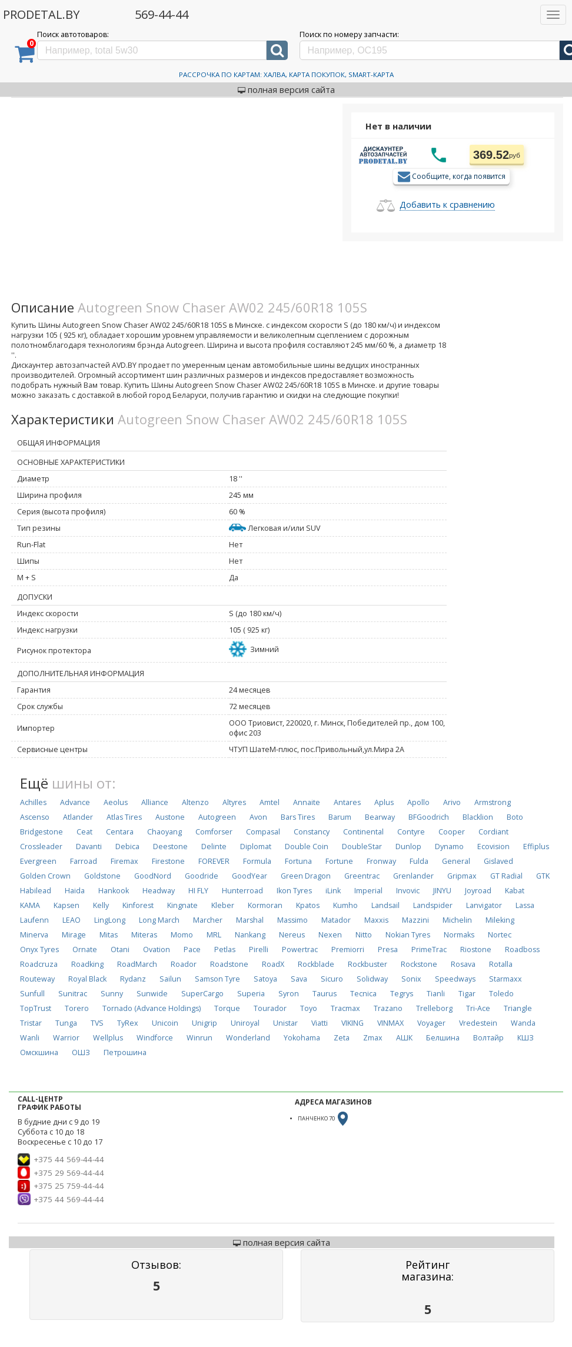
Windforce (155, 1038)
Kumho (345, 905)
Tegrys (401, 994)
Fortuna (298, 861)
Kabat (514, 891)
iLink (333, 891)
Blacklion (478, 817)
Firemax (124, 861)
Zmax (373, 1038)
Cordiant (493, 832)
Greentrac (362, 876)
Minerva (34, 935)
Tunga (66, 1023)
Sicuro (332, 979)
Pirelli (258, 949)
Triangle (518, 1008)
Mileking (499, 920)
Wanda (523, 1023)
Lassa (525, 905)
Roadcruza (39, 964)
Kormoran (265, 905)
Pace (192, 949)
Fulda (419, 861)
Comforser (213, 832)
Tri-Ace (478, 1008)
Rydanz (133, 979)
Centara (120, 832)
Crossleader (41, 847)
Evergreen (38, 861)
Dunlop (408, 847)
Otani (120, 949)
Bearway (380, 817)
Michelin (457, 920)
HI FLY (198, 891)
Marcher (207, 920)
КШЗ (525, 1038)
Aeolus (116, 802)
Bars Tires (298, 817)
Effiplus (536, 847)
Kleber (222, 905)
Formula (257, 861)
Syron (288, 994)
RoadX (273, 964)
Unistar (285, 1023)
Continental (363, 832)
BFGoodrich (428, 817)
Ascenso (34, 817)
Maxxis (376, 920)
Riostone (475, 949)
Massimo (292, 920)
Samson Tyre (217, 979)
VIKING (352, 1023)
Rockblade (316, 964)
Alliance (154, 802)
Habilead (35, 891)
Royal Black (87, 979)
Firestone (168, 861)
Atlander (78, 817)
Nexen (330, 935)
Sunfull (32, 994)
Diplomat (255, 847)
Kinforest (138, 905)
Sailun (170, 979)
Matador (336, 920)
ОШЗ (81, 1052)
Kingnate (182, 905)
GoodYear (249, 876)
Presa (388, 949)
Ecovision (493, 847)
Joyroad (478, 891)
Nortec (499, 935)
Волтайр (488, 1038)
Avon (258, 817)
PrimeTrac (429, 949)
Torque (227, 1008)
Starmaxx (505, 979)
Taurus (324, 994)
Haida (75, 891)
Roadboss (522, 949)
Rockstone (419, 964)
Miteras (144, 935)
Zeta (342, 1038)
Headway (158, 891)
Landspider (433, 905)
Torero (77, 1008)
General (456, 861)
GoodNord (152, 876)
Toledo (501, 994)
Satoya (265, 979)
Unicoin (165, 1023)
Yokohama (302, 1038)
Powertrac (300, 949)
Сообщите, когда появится (459, 175)
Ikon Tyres (294, 891)
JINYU (442, 891)
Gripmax (462, 876)
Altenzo (195, 802)
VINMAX (390, 1023)
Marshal (250, 920)
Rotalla (501, 964)
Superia (251, 994)
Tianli (436, 994)
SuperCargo (202, 994)
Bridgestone (41, 832)
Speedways (455, 979)
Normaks (459, 935)
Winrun (199, 1038)
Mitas (108, 935)
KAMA (30, 905)
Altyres (234, 802)
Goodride (201, 876)
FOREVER (214, 861)
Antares (347, 802)
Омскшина (39, 1052)
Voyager (431, 1023)
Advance (75, 802)
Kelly (101, 905)
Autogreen (217, 817)
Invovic (408, 891)
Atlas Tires (124, 817)
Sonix (411, 979)
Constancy (312, 832)
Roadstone (229, 964)
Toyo (308, 1008)
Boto (515, 817)
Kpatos (308, 905)
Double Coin (306, 847)
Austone (170, 817)
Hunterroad (242, 891)
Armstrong (492, 802)
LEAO (71, 920)
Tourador (270, 1008)
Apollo (418, 802)
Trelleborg (434, 1008)
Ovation (156, 949)
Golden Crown (45, 876)
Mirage (74, 935)
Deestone (170, 847)
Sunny (112, 994)
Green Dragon (306, 876)
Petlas (224, 949)
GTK (543, 876)
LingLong (109, 920)
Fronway (381, 861)
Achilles (33, 802)
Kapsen (66, 905)
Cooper (451, 832)
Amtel (270, 802)
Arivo (452, 802)
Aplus (384, 802)
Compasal (263, 832)
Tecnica (363, 994)
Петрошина (125, 1052)
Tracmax (345, 1008)
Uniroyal (245, 1023)
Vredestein (478, 1023)
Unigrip (204, 1023)
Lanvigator (484, 905)
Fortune (339, 861)
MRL (214, 935)
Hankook (113, 891)
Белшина (443, 1038)
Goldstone (102, 876)
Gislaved (498, 861)
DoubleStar (362, 847)
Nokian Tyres (407, 935)
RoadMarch (137, 964)
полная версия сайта (286, 89)
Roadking (87, 964)
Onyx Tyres (39, 949)
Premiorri (347, 949)
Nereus (292, 935)
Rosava (463, 964)
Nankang (250, 935)
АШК (404, 1038)
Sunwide (152, 994)
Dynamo (449, 847)
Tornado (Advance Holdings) (151, 1008)
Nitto (363, 935)
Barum (339, 817)
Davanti (89, 847)
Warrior (66, 1038)
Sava (299, 979)
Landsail (385, 905)
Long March (159, 920)
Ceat (84, 832)
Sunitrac (72, 994)
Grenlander (413, 876)
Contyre (411, 832)
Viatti (319, 1023)
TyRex (127, 1023)
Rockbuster (367, 964)
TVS (97, 1023)
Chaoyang (164, 832)
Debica (127, 847)
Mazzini (415, 920)
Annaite (306, 802)
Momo (182, 935)
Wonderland (248, 1038)
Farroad (83, 861)
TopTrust (35, 1008)
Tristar (31, 1023)
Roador (184, 964)
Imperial (368, 891)
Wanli (29, 1038)
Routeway (37, 979)
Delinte (214, 847)
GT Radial (506, 876)
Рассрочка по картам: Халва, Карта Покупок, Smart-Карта (286, 74)
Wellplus (108, 1038)
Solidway (372, 979)
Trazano (388, 1008)
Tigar (466, 994)
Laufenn (34, 920)
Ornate (84, 949)
